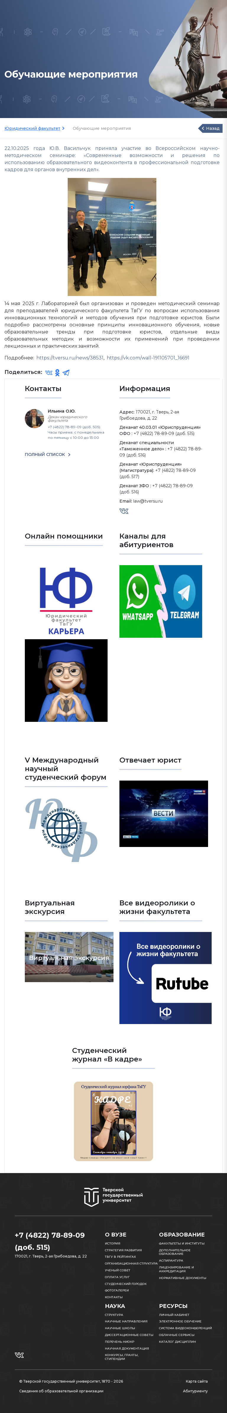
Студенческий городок (126, 1284)
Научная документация (127, 1348)
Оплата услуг (117, 1277)
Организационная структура (131, 1263)
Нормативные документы (182, 1278)
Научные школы (120, 1328)
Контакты (114, 1297)
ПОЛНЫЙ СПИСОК (45, 454)
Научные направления (126, 1321)
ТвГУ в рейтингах (120, 1257)
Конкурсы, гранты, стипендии (121, 1357)
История (112, 1243)
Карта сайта (197, 1381)
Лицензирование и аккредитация (176, 1269)
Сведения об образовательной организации (61, 1391)
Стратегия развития (123, 1250)
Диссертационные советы (129, 1335)
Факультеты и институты (182, 1243)
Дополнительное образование (175, 1252)
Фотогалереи (117, 1290)
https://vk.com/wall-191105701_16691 (148, 358)
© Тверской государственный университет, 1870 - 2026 (71, 1381)
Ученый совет (117, 1270)
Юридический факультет (32, 128)
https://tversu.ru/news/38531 (69, 358)
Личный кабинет (174, 1315)
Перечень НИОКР (119, 1342)
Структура (114, 1315)
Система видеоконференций (185, 1328)
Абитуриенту (195, 1391)
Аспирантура (171, 1260)
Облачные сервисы (176, 1335)
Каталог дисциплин (177, 1342)
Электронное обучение (180, 1321)
